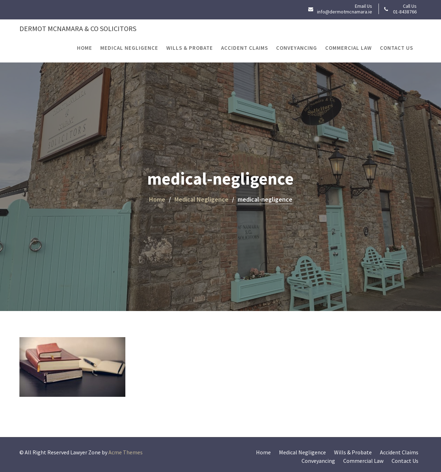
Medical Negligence (129, 47)
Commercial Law (348, 47)
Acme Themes (125, 452)
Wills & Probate (189, 47)
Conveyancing (296, 47)
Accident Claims (244, 47)
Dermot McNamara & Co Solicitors (77, 28)
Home (84, 47)
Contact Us (396, 47)
